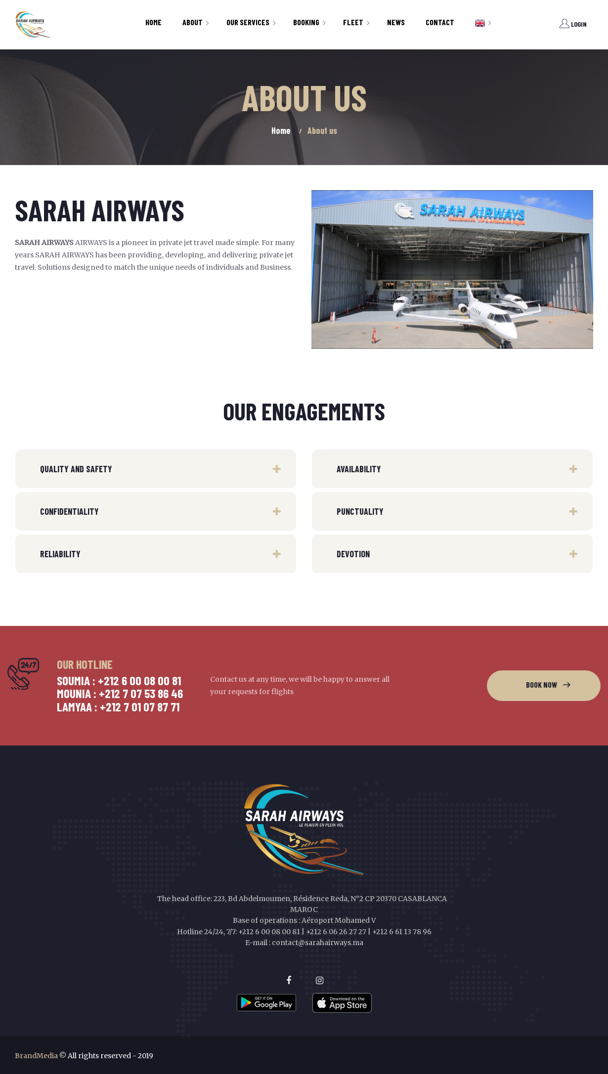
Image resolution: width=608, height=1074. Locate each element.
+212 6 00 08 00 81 (269, 931)
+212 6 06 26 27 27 (336, 931)
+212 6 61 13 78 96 (402, 931)
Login (573, 24)
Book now (541, 684)
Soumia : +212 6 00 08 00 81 (119, 680)
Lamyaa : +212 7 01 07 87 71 (118, 706)
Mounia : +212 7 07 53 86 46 (120, 693)
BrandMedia (36, 1055)
